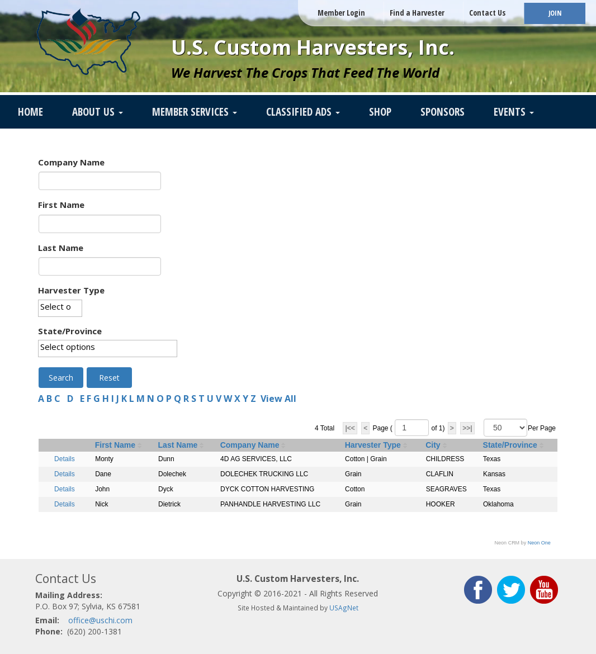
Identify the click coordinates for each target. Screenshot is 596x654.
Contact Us (487, 12)
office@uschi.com (100, 620)
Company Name (71, 162)
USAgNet (343, 607)
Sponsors (442, 112)
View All (278, 398)
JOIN (554, 13)
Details (64, 459)
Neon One (539, 543)
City (432, 444)
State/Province (70, 331)
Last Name (60, 247)
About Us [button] (97, 112)
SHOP (380, 112)
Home (30, 112)
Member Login (341, 12)
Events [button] (514, 112)
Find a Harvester (417, 12)
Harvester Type (71, 290)
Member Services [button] (194, 112)
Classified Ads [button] (303, 112)
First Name (61, 204)
